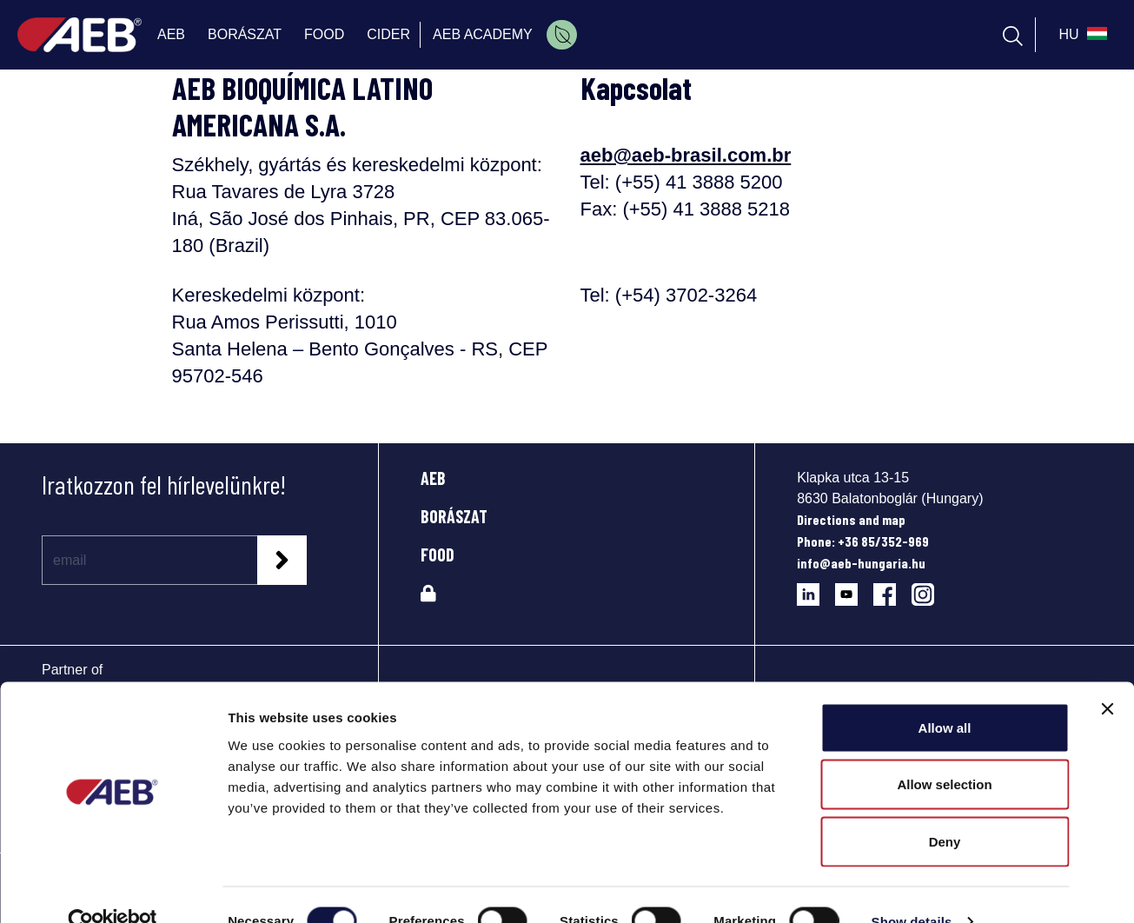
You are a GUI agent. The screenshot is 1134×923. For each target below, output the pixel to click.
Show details (912, 888)
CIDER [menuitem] (388, 34)
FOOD (437, 554)
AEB (433, 478)
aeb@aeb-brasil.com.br (686, 155)
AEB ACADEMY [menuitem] (483, 34)
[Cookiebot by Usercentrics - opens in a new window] (112, 889)
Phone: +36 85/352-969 (863, 541)
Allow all (945, 694)
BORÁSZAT (454, 516)
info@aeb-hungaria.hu (861, 562)
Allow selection (944, 752)
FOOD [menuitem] (324, 34)
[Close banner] (1107, 676)
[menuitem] (562, 35)
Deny (945, 808)
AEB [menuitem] (171, 34)
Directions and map (851, 519)
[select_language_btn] (1080, 34)
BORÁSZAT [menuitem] (245, 34)
